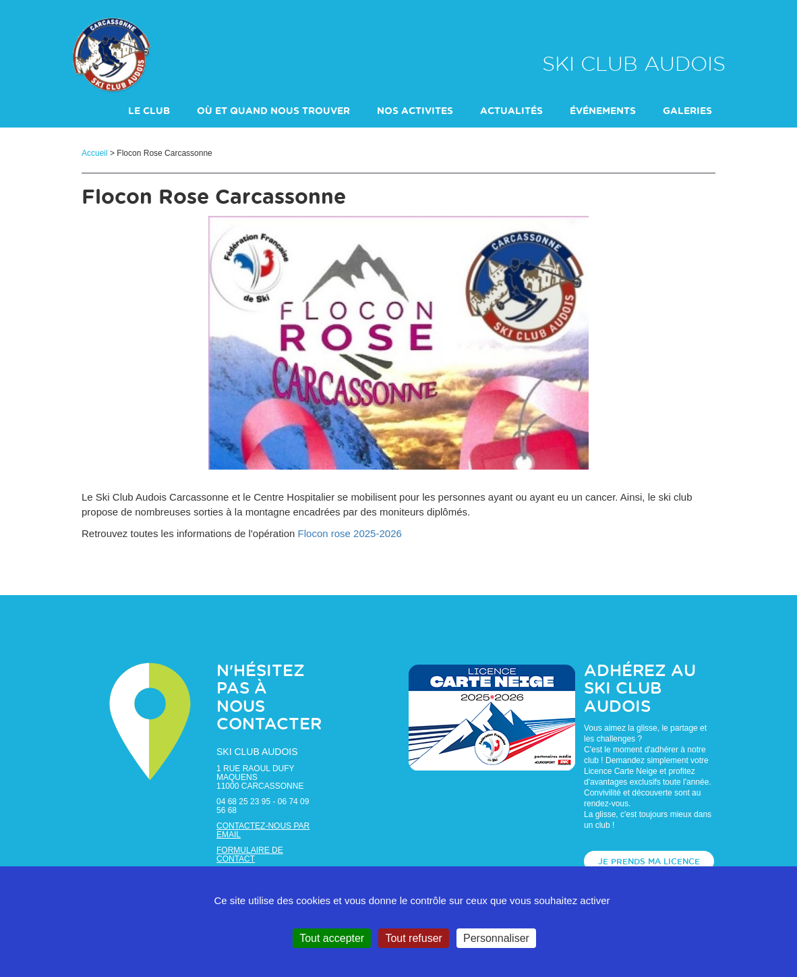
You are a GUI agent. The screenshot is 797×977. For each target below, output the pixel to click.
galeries (687, 111)
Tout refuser (413, 938)
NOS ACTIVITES (415, 111)
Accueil (95, 153)
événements (603, 111)
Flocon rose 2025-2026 (350, 533)
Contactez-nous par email (262, 830)
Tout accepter (331, 938)
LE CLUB (149, 111)
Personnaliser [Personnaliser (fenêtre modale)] (496, 938)
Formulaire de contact (249, 854)
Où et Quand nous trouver (273, 111)
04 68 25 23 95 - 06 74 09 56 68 (262, 806)
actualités (511, 111)
